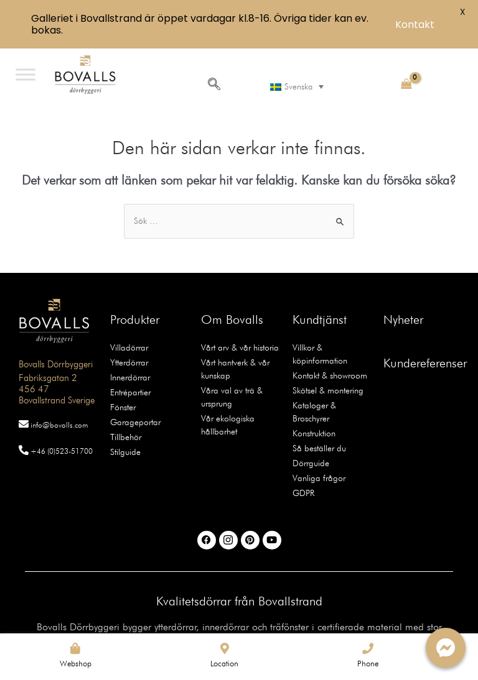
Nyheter (403, 319)
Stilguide (125, 452)
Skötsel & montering (328, 390)
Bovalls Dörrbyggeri (56, 364)
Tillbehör (125, 437)
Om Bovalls (232, 319)
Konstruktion (314, 433)
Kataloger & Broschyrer (314, 411)
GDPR (303, 493)
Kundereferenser (425, 363)
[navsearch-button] (214, 85)
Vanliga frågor (319, 478)
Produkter (134, 319)
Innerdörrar (130, 377)
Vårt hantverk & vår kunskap (235, 368)
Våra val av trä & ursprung (232, 396)
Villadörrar (129, 347)
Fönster (123, 407)
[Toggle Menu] (25, 74)
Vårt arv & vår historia (240, 347)
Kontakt (414, 24)
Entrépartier (130, 392)
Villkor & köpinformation (320, 353)
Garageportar (135, 422)
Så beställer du (319, 448)
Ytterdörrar (129, 362)
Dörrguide (311, 463)
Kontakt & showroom (330, 375)
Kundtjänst (320, 319)
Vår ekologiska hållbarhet (228, 424)
